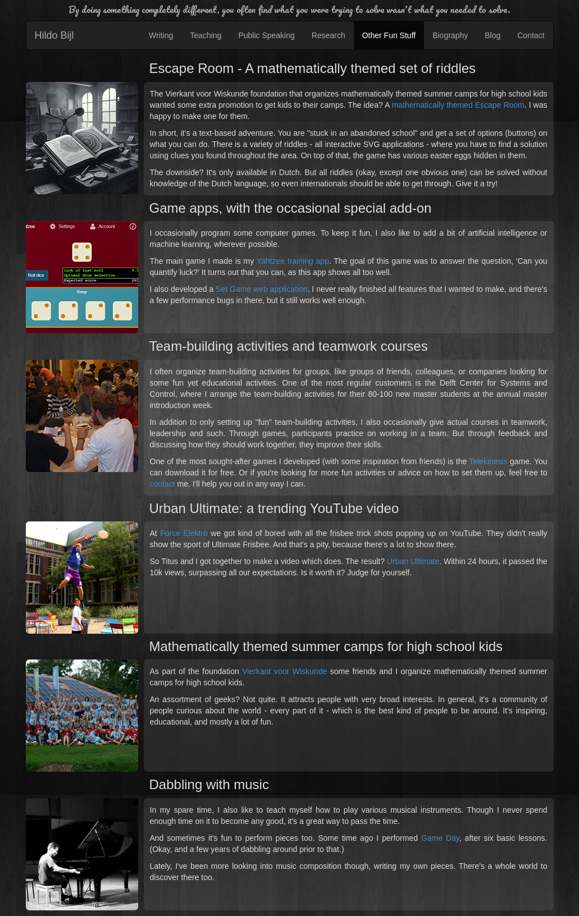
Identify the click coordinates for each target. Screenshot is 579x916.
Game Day (440, 837)
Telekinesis (488, 461)
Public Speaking (266, 35)
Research (328, 35)
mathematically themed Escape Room (458, 104)
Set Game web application (261, 289)
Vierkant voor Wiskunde (284, 671)
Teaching (205, 35)
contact (162, 483)
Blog (492, 35)
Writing (161, 35)
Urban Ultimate (413, 561)
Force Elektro (184, 533)
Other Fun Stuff (389, 35)
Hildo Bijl (54, 35)
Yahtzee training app (293, 261)
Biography (450, 35)
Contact (530, 35)
